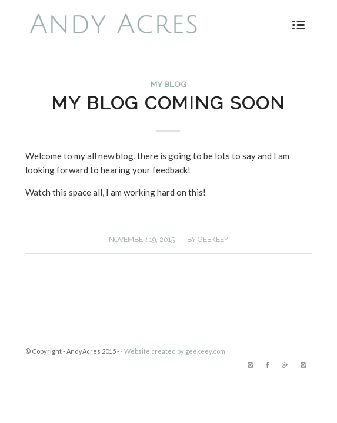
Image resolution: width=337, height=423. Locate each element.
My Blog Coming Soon (168, 103)
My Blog (168, 84)
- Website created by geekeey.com (173, 351)
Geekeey (213, 240)
